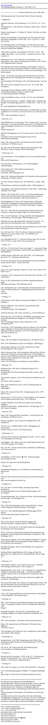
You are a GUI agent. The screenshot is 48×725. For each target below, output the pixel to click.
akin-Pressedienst (6, 5)
